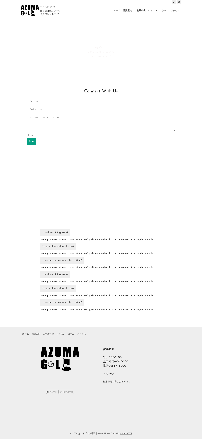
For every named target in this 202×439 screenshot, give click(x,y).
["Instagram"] (179, 2)
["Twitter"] (174, 2)
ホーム (117, 11)
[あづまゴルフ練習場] (30, 10)
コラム (71, 333)
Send (31, 141)
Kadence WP (126, 433)
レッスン (152, 11)
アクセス (175, 11)
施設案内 (127, 11)
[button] (167, 11)
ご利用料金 (140, 11)
